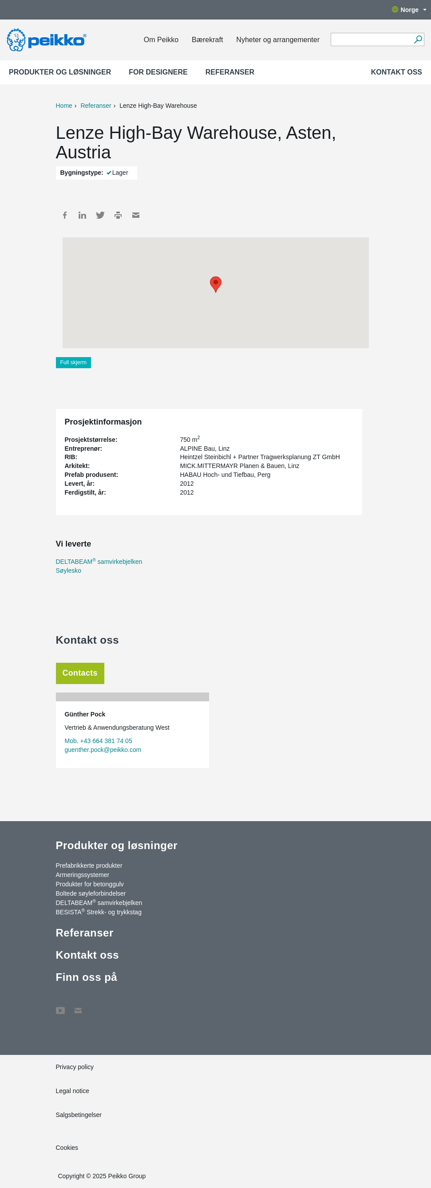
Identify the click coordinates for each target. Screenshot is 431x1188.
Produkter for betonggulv (90, 884)
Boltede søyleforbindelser (91, 893)
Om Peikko (161, 39)
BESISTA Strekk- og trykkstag (99, 912)
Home (64, 105)
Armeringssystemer (83, 874)
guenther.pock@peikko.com (103, 749)
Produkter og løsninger (60, 72)
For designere (158, 72)
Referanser (230, 72)
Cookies (67, 1147)
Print (118, 215)
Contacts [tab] (80, 673)
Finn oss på (87, 977)
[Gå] (417, 39)
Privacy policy (75, 1066)
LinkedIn (82, 215)
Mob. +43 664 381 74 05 (98, 740)
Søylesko (69, 570)
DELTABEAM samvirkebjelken (99, 561)
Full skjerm (73, 362)
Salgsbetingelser (79, 1114)
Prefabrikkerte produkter (89, 865)
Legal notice (73, 1090)
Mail (135, 215)
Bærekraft (207, 39)
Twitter (100, 215)
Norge (409, 9)
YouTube (60, 1006)
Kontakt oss (396, 72)
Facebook (64, 215)
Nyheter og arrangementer (278, 39)
